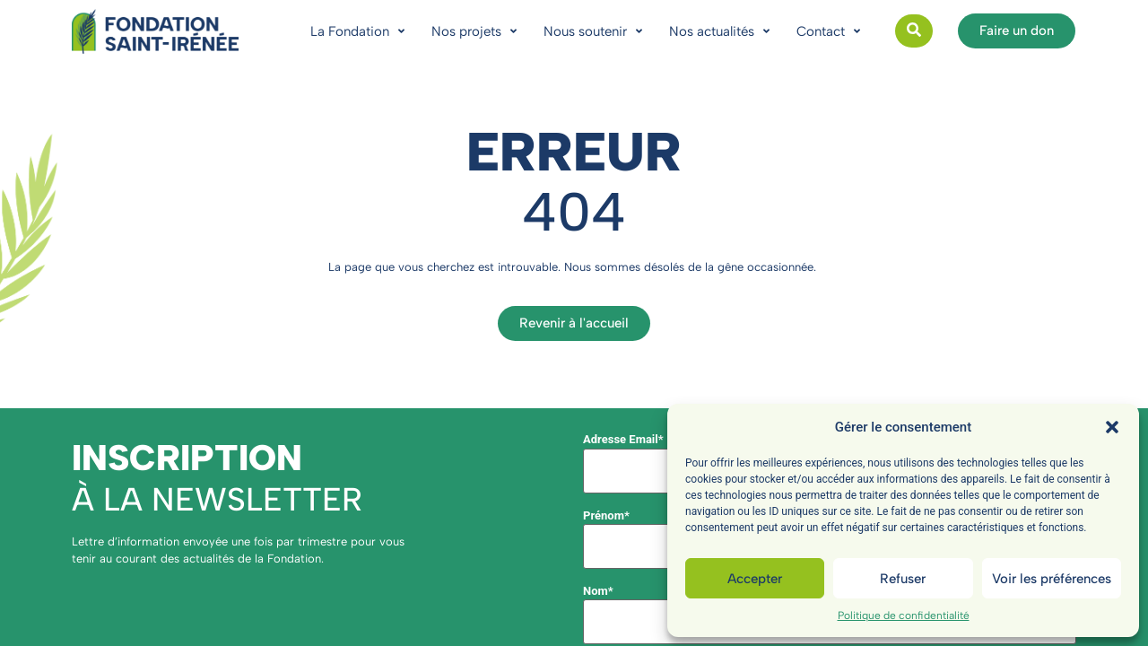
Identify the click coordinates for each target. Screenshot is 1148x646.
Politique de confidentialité (904, 615)
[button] (1112, 427)
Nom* (598, 591)
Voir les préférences (1051, 579)
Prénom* (606, 515)
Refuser (903, 579)
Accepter (754, 579)
